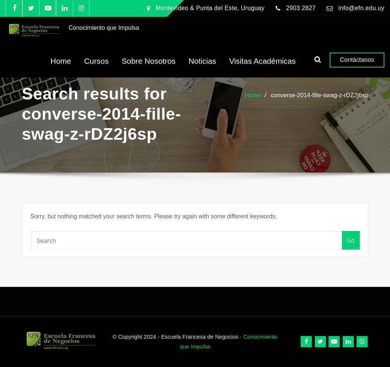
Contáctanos (357, 65)
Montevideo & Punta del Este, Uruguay (210, 8)
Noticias (202, 67)
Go (351, 240)
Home (60, 67)
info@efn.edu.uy (361, 8)
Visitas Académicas (262, 67)
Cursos (96, 67)
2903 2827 (301, 8)
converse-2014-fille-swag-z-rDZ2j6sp (319, 95)
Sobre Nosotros (149, 67)
